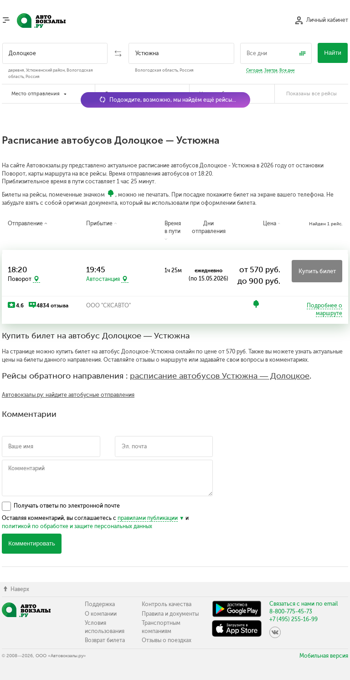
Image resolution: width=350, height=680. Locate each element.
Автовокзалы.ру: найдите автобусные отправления (68, 395)
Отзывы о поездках (166, 640)
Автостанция (103, 279)
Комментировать (31, 543)
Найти (332, 52)
